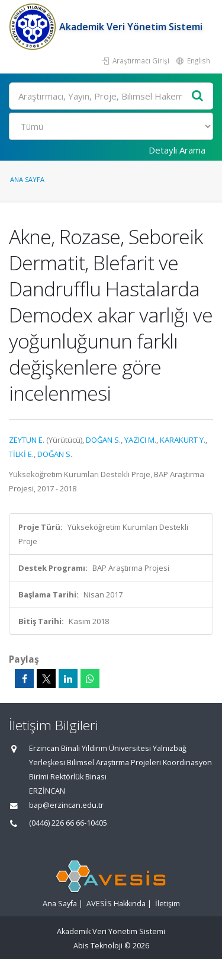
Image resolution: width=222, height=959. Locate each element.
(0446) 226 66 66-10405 (68, 823)
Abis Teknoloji (98, 946)
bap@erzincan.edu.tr (66, 805)
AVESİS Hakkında (116, 904)
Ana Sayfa (27, 179)
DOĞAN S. (103, 439)
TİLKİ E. (21, 454)
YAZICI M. (140, 439)
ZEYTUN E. (26, 439)
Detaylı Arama (177, 150)
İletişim (167, 904)
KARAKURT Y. (182, 439)
